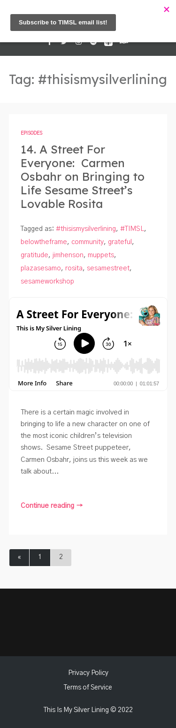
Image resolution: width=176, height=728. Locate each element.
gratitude (34, 255)
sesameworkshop (47, 281)
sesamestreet (108, 268)
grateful (120, 242)
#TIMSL (132, 229)
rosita (74, 268)
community (87, 242)
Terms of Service (88, 687)
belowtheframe (44, 242)
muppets (101, 255)
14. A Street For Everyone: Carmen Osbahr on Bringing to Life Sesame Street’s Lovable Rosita (83, 176)
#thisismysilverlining (86, 229)
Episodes (31, 133)
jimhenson (68, 255)
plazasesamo (41, 268)
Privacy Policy (88, 673)
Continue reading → (52, 505)
